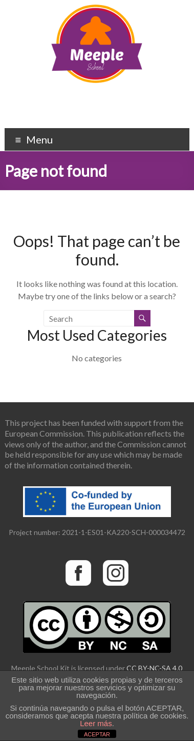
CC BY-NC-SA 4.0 (154, 668)
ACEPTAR (97, 734)
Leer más (96, 723)
